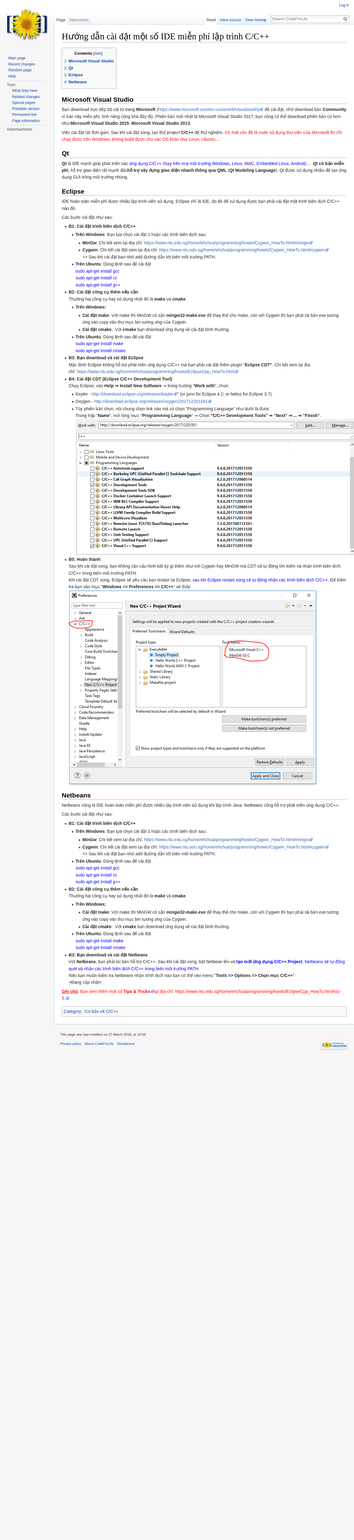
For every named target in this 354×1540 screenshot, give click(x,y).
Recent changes (21, 64)
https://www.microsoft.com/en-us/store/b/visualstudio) (209, 109)
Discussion (78, 20)
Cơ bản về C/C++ (101, 1011)
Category (72, 1011)
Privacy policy (70, 1044)
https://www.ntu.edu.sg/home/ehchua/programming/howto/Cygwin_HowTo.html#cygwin (242, 249)
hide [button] (98, 53)
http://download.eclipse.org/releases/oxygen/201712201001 (151, 401)
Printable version (25, 109)
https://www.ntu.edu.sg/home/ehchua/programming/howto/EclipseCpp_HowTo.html (155, 371)
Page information (26, 121)
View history (258, 20)
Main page (17, 58)
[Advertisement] (30, 169)
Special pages (23, 102)
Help (12, 76)
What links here (24, 91)
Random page (19, 70)
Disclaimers (126, 1044)
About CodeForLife (99, 1044)
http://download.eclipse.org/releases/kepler (132, 394)
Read (214, 20)
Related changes (26, 97)
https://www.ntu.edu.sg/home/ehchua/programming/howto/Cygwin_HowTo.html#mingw (226, 242)
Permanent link (24, 114)
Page (60, 20)
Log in (344, 5)
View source (233, 20)
